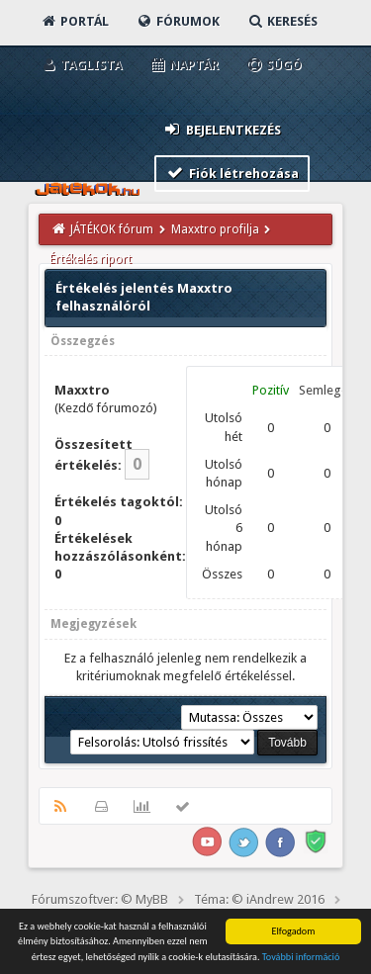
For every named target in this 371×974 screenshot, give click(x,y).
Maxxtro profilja (215, 229)
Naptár (183, 64)
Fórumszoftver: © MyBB (100, 899)
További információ (301, 956)
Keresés (282, 21)
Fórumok (178, 21)
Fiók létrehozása (232, 172)
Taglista (81, 64)
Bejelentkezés (221, 129)
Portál (74, 21)
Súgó (273, 64)
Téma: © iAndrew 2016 (259, 899)
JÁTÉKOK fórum (111, 229)
